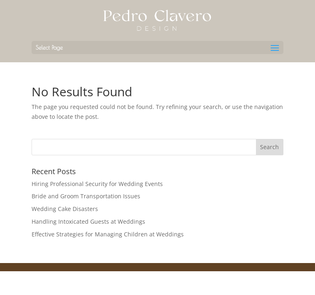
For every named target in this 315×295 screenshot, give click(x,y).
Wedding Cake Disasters (65, 209)
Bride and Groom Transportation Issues (86, 196)
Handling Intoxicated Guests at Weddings (88, 221)
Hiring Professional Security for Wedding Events (97, 184)
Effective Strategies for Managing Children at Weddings (108, 234)
